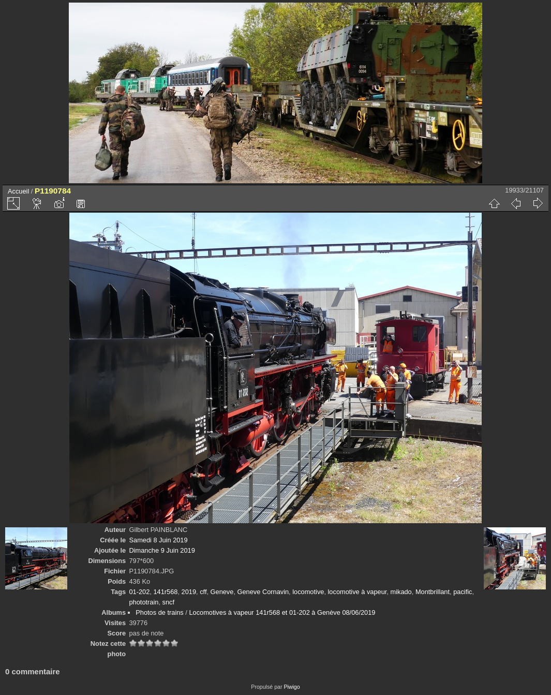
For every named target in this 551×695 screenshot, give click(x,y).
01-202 (139, 592)
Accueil (18, 191)
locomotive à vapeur (357, 592)
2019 (189, 592)
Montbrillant (432, 592)
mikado (400, 592)
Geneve (222, 592)
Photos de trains (159, 612)
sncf (168, 602)
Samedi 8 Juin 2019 (158, 540)
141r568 (165, 592)
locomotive (308, 592)
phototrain (143, 602)
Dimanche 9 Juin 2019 (162, 550)
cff (203, 592)
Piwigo (292, 687)
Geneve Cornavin (263, 592)
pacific (462, 592)
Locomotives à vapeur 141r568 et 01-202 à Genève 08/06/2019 (282, 612)
